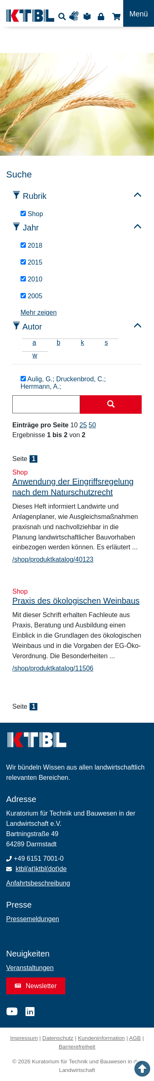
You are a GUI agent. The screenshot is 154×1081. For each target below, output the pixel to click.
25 (83, 425)
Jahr (31, 227)
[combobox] (46, 404)
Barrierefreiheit (77, 1047)
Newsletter (36, 986)
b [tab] (58, 342)
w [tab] (34, 355)
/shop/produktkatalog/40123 (52, 559)
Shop (115, 16)
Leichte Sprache (88, 16)
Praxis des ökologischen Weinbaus (76, 600)
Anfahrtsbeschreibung (38, 883)
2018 (31, 245)
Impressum (24, 1038)
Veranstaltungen (30, 967)
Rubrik (35, 196)
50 (92, 425)
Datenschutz (58, 1038)
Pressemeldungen (32, 918)
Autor (32, 326)
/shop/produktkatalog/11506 (52, 668)
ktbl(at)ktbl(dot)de (41, 868)
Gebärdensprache (76, 16)
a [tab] (34, 342)
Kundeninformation (101, 1038)
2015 (31, 262)
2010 (31, 279)
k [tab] (82, 342)
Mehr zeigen (39, 312)
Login (101, 16)
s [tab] (106, 342)
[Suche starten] (111, 404)
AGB (135, 1038)
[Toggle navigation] (138, 13)
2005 (31, 296)
